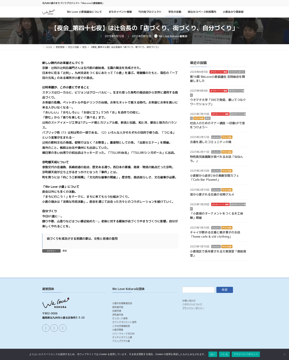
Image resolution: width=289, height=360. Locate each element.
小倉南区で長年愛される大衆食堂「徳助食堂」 (218, 253)
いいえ (224, 354)
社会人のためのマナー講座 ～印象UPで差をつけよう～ (217, 125)
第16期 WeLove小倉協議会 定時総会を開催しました (217, 78)
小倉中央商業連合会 (122, 303)
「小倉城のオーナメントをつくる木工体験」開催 (216, 215)
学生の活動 (198, 118)
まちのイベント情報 (218, 72)
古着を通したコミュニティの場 (210, 142)
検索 (225, 289)
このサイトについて (192, 304)
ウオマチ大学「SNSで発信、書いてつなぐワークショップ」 (218, 102)
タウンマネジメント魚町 (124, 322)
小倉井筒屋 (117, 329)
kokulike (216, 137)
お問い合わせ (189, 300)
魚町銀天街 (117, 307)
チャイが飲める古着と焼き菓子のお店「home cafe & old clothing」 (215, 234)
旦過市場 (116, 310)
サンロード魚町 (120, 318)
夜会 (64, 250)
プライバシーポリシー (193, 308)
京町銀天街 (117, 314)
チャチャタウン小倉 (122, 337)
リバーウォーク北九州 (123, 333)
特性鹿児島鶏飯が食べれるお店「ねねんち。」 (216, 158)
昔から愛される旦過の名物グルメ (212, 194)
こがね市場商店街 (121, 325)
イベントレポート (236, 72)
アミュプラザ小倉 (121, 340)
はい (212, 354)
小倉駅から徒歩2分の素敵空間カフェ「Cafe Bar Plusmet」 (214, 177)
